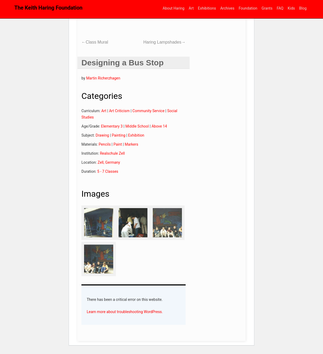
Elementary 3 (112, 126)
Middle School (137, 126)
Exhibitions (207, 8)
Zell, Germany (109, 162)
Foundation (248, 8)
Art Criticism (119, 111)
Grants (266, 8)
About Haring (173, 8)
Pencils (105, 144)
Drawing (102, 135)
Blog (303, 8)
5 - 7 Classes (107, 171)
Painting (118, 135)
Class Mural (94, 42)
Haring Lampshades (164, 42)
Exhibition (136, 135)
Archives (227, 8)
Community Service (148, 111)
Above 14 (159, 126)
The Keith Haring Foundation (48, 8)
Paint (118, 144)
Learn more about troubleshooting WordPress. (125, 312)
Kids (291, 8)
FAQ (280, 8)
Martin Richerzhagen (103, 78)
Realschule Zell (112, 153)
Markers (131, 144)
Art (191, 8)
